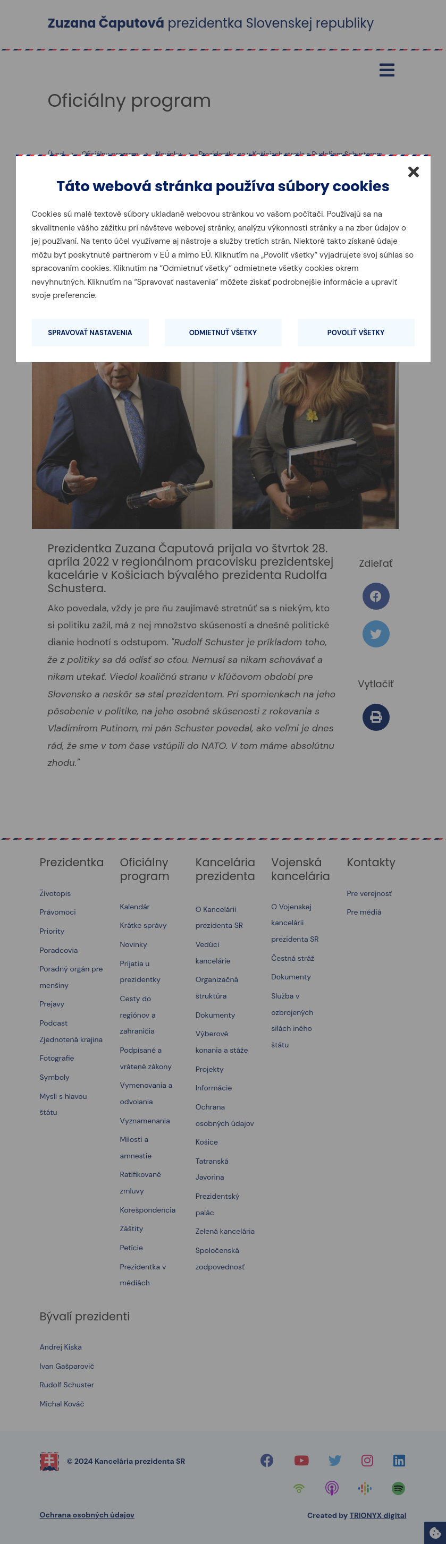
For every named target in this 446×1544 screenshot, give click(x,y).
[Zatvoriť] (414, 172)
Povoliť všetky (355, 332)
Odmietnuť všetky (223, 332)
